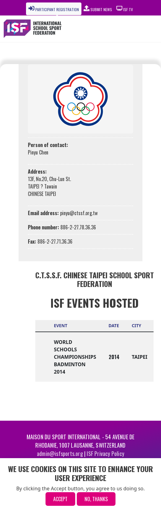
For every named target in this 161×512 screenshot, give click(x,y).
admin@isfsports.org (60, 453)
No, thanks (96, 499)
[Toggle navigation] (138, 29)
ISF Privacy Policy (105, 453)
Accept (60, 499)
